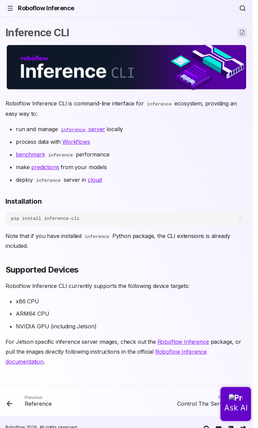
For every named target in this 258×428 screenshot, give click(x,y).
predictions (45, 166)
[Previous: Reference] (30, 401)
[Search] (242, 8)
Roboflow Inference (183, 340)
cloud (95, 179)
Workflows (76, 141)
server (82, 128)
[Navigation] (10, 8)
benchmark (30, 154)
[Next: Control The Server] (210, 401)
